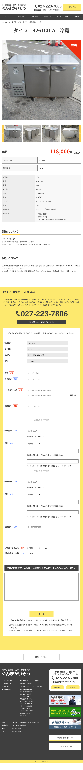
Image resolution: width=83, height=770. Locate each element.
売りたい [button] (34, 16)
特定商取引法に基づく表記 (65, 738)
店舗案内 (76, 16)
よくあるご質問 (62, 16)
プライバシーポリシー (49, 620)
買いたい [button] (21, 16)
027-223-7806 (48, 6)
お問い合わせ (72, 7)
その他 (25, 716)
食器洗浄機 (28, 706)
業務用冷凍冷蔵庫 (25, 689)
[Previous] (3, 133)
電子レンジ (24, 713)
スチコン (28, 708)
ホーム (6, 16)
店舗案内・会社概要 (26, 684)
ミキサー (27, 711)
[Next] (80, 133)
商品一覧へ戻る (41, 656)
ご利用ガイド (8, 681)
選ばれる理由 (48, 16)
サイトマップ (39, 686)
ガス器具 (22, 708)
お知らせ (7, 686)
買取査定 (73, 687)
